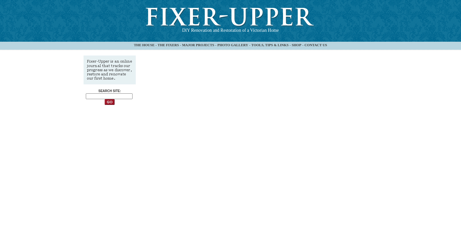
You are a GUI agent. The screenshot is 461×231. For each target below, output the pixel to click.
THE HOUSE (144, 45)
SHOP (296, 45)
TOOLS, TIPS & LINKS (269, 45)
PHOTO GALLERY (232, 45)
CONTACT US (315, 45)
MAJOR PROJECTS (198, 45)
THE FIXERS (168, 45)
